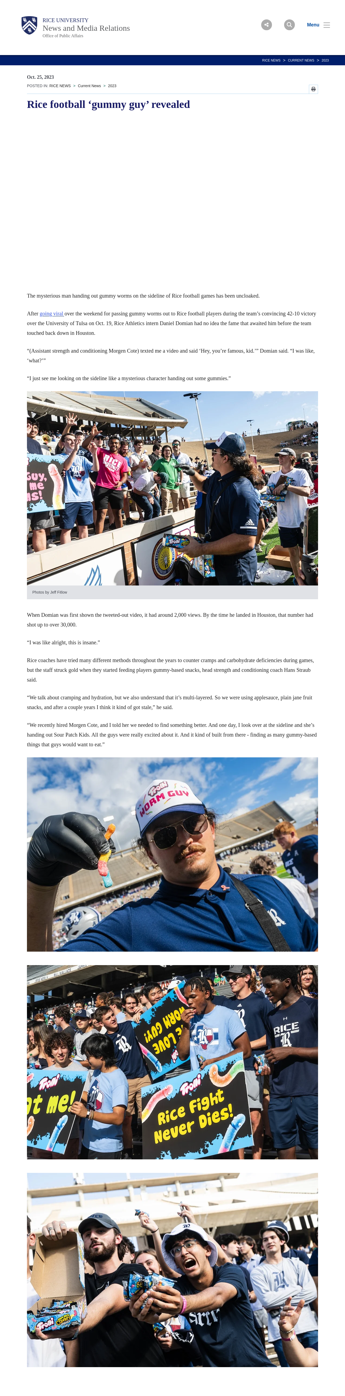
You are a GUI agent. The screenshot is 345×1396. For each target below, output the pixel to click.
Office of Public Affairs (63, 35)
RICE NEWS (271, 60)
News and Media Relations (86, 27)
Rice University (66, 20)
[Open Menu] (315, 24)
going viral (52, 313)
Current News (301, 60)
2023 (325, 60)
